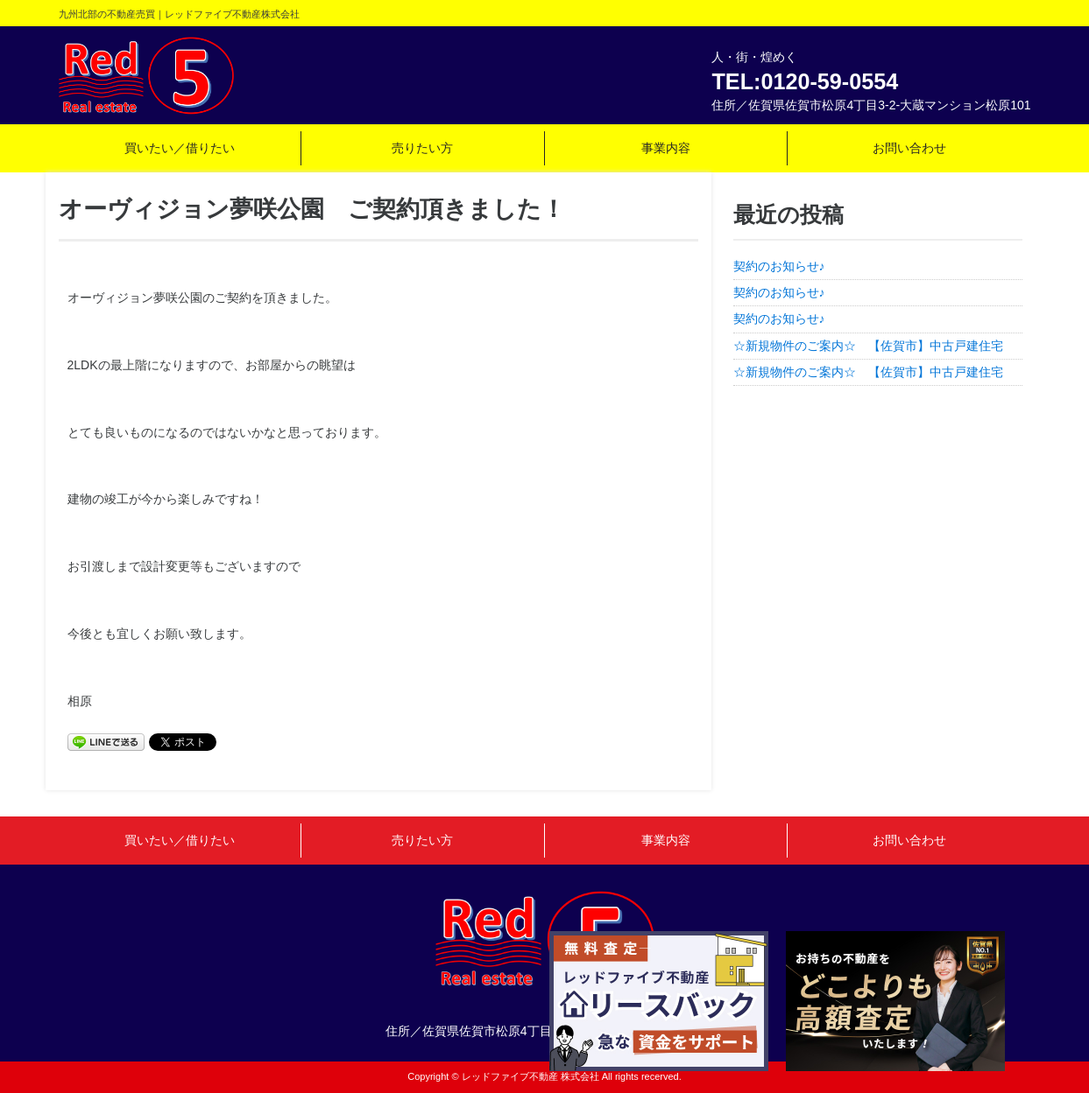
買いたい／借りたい (179, 148)
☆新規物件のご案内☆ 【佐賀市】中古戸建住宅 (874, 346)
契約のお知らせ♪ (779, 266)
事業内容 (665, 148)
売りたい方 (422, 148)
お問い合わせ (909, 148)
